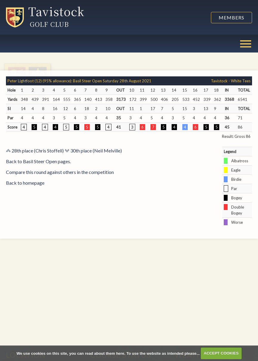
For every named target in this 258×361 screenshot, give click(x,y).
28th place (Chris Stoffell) (35, 150)
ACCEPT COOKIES (221, 353)
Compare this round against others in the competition (60, 172)
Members (231, 17)
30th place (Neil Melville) (93, 150)
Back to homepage (25, 183)
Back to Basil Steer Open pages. (38, 161)
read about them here (104, 353)
